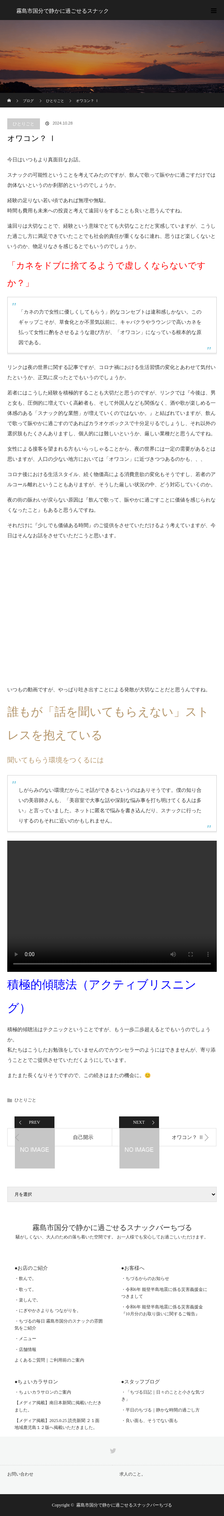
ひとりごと (23, 123)
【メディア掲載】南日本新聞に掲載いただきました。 (58, 1406)
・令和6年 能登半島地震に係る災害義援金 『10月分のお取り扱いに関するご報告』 (162, 1310)
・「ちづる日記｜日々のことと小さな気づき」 (162, 1396)
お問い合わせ (20, 1474)
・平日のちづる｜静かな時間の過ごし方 (160, 1410)
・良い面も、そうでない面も (149, 1420)
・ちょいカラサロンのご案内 (43, 1392)
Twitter (112, 1449)
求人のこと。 (132, 1474)
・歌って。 (25, 1289)
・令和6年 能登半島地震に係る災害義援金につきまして (164, 1293)
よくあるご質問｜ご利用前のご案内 (49, 1360)
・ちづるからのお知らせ (145, 1278)
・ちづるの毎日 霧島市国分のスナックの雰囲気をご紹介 (59, 1325)
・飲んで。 (25, 1278)
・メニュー (25, 1338)
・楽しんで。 (28, 1300)
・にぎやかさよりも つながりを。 (48, 1310)
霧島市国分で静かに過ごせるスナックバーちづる (112, 1228)
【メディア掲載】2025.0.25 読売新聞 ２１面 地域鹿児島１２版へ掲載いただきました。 (57, 1424)
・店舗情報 (25, 1349)
